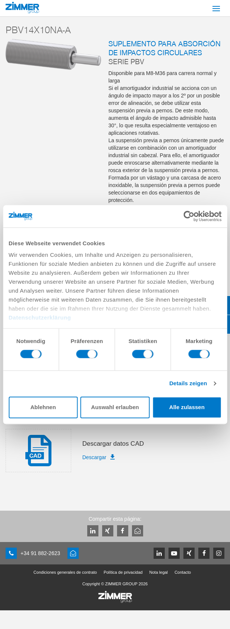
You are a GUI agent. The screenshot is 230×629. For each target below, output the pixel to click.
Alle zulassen (187, 407)
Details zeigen (188, 383)
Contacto (182, 572)
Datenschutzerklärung (40, 317)
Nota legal (158, 572)
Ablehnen (43, 407)
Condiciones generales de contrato (65, 572)
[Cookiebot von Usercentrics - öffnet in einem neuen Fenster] (188, 216)
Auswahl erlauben (115, 407)
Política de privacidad (123, 572)
